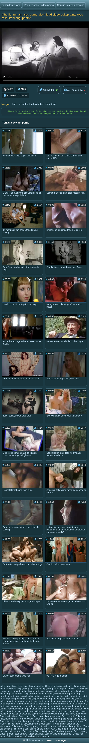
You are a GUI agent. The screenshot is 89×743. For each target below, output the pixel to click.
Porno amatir (59, 723)
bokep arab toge (20, 686)
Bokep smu (80, 713)
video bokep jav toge (72, 708)
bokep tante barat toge (11, 688)
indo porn (61, 721)
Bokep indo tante (15, 736)
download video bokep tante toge (37, 104)
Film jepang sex (20, 728)
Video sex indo (36, 733)
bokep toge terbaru (27, 693)
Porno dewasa (26, 718)
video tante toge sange (63, 711)
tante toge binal (24, 703)
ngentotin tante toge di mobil (47, 698)
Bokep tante (29, 721)
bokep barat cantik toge (40, 686)
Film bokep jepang (44, 731)
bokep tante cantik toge (34, 688)
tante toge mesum (9, 706)
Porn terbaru (25, 716)
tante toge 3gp (81, 701)
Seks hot (48, 733)
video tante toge (43, 711)
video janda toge (26, 711)
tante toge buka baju (61, 703)
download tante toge (10, 696)
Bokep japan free (63, 733)
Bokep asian (45, 723)
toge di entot (31, 708)
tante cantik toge (65, 701)
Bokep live (5, 721)
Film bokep (72, 728)
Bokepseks (28, 731)
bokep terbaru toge (63, 691)
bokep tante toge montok (40, 691)
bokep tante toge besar (58, 688)
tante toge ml (25, 706)
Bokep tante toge (11, 5)
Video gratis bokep (63, 718)
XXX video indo (58, 728)
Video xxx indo (14, 713)
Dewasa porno (31, 723)
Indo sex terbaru (75, 721)
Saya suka (46, 90)
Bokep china (75, 726)
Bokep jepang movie (40, 728)
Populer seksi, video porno (39, 5)
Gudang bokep (30, 713)
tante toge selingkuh (63, 706)
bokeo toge (5, 686)
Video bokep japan (44, 718)
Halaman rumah (35, 740)
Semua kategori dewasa (70, 5)
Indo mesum (15, 731)
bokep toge (79, 691)
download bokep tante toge (67, 693)
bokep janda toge (61, 686)
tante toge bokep (41, 703)
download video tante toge (67, 696)
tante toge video (16, 708)
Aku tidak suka (73, 90)
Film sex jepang (14, 723)
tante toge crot (79, 703)
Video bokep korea (63, 731)
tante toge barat (7, 703)
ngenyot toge (68, 698)
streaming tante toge (28, 701)
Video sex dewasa (48, 713)
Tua (14, 104)
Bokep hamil (11, 718)
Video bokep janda (46, 721)
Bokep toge (38, 716)
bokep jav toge (79, 686)
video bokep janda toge (49, 708)
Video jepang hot (33, 726)
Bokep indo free (66, 713)
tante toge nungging (43, 706)
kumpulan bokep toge (21, 698)
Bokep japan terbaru (17, 733)
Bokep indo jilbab (9, 716)
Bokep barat (68, 716)
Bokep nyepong (52, 716)
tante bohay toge (47, 701)
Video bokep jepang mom (37, 736)
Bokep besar (80, 718)
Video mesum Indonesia (56, 726)
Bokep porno (18, 726)
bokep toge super (8, 693)
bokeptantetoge (45, 693)
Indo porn (17, 721)
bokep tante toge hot (17, 691)
